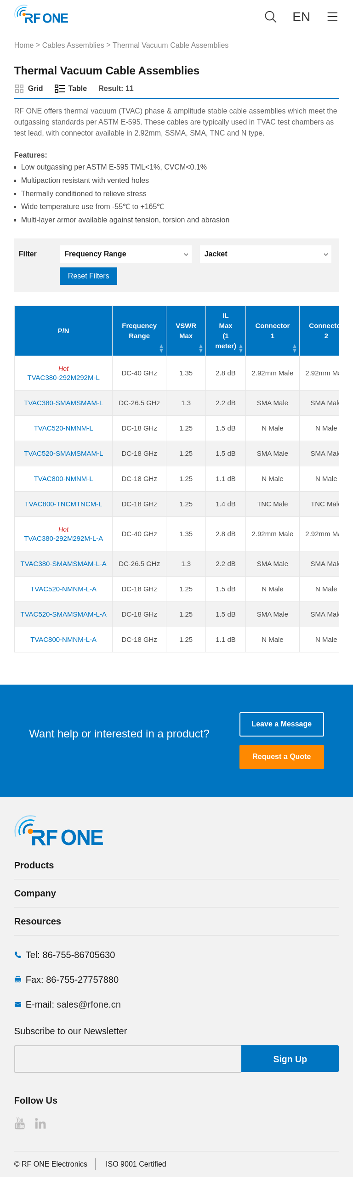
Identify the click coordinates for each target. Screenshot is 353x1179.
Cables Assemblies (73, 45)
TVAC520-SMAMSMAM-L (63, 453)
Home (24, 45)
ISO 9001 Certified (136, 1166)
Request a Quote (281, 758)
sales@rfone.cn (89, 1006)
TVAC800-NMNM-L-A (63, 639)
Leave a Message (281, 724)
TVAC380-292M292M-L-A (63, 538)
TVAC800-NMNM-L (63, 478)
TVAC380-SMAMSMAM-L (63, 403)
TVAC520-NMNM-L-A (63, 589)
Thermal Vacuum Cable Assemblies (170, 45)
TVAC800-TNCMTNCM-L (63, 504)
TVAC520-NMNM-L (63, 428)
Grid (35, 88)
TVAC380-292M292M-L (63, 377)
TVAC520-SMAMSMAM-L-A (63, 614)
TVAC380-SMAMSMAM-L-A (63, 563)
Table (77, 88)
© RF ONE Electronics (50, 1166)
